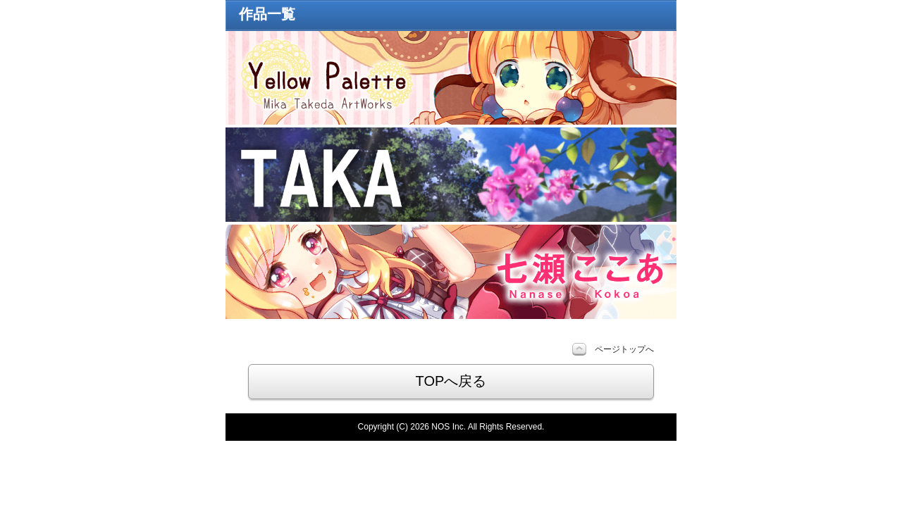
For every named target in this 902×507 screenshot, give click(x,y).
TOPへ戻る (451, 381)
